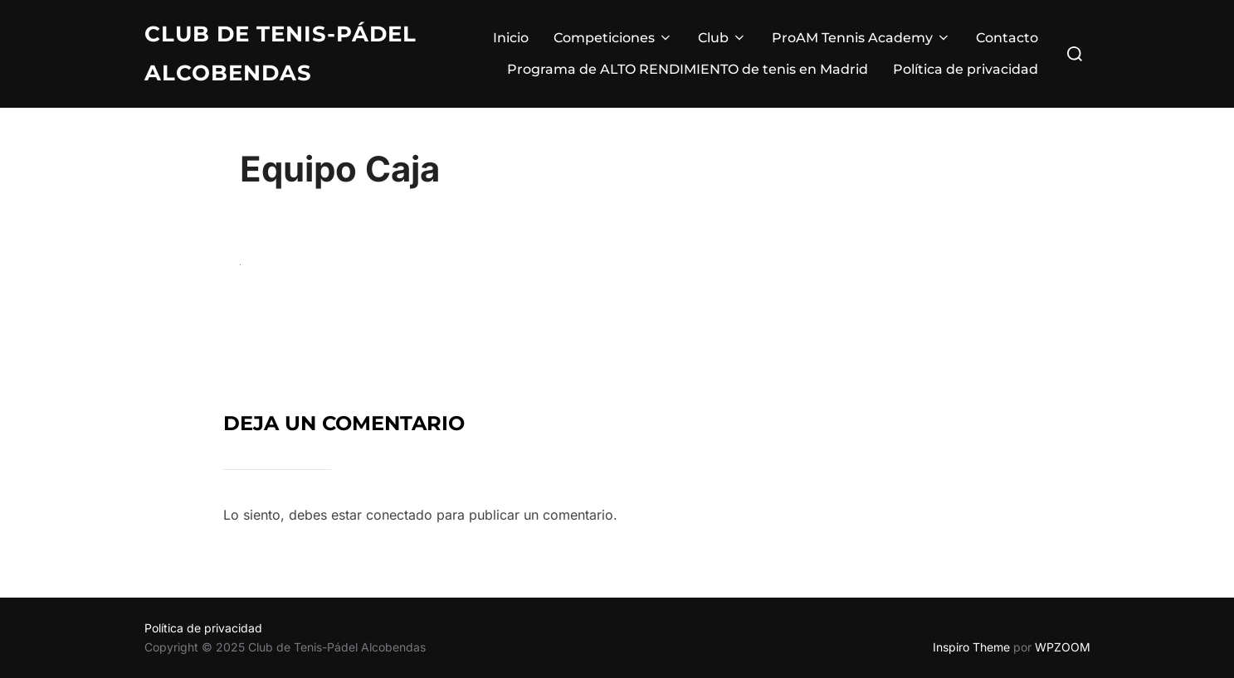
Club (722, 38)
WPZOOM (1062, 647)
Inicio (511, 38)
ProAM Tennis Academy (861, 38)
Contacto (1007, 38)
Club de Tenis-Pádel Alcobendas (280, 53)
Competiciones (613, 38)
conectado (399, 514)
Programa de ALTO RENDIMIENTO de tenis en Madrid (687, 69)
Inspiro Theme (971, 647)
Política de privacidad (965, 69)
